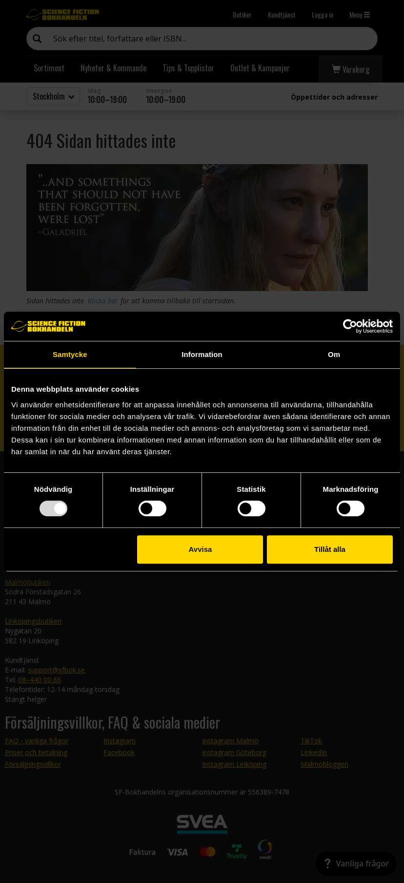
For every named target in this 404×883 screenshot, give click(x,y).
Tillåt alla (329, 549)
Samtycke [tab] (70, 354)
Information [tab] (202, 354)
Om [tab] (334, 354)
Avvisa (200, 549)
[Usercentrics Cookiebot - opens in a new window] (350, 326)
